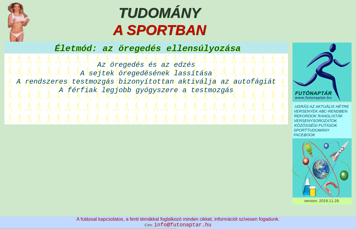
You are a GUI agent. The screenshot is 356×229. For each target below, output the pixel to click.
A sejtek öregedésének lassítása (146, 73)
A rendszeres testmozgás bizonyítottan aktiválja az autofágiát (146, 82)
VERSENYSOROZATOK (315, 120)
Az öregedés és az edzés (146, 65)
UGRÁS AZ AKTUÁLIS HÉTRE (322, 106)
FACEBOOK (304, 135)
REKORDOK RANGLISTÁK (318, 116)
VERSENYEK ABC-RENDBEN (320, 111)
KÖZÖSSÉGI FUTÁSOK (315, 125)
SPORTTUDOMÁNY (312, 130)
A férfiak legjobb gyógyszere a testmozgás (146, 90)
